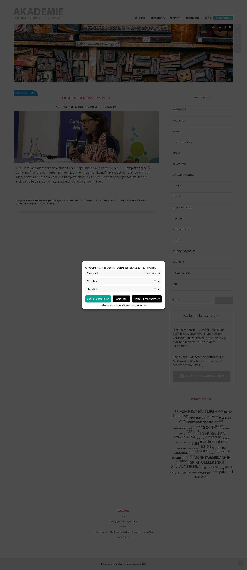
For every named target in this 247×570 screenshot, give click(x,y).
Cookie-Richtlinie (107, 305)
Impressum (142, 305)
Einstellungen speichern (147, 298)
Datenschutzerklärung (126, 305)
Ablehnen (121, 298)
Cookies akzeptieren (98, 298)
